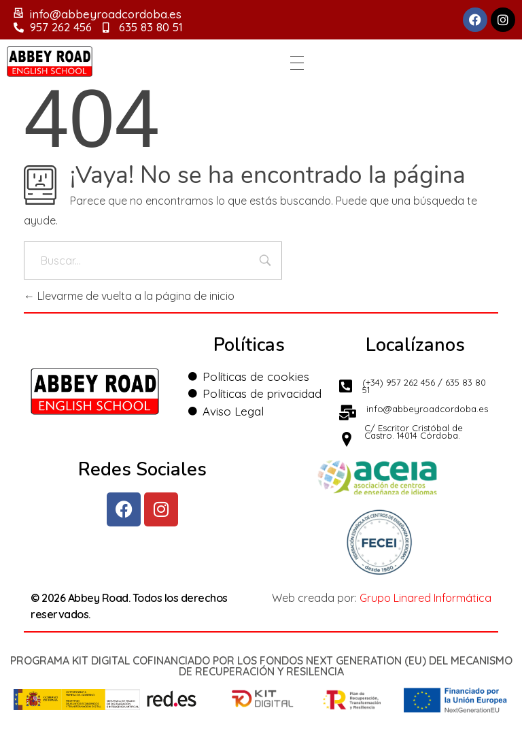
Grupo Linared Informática (425, 598)
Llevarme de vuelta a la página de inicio (129, 296)
